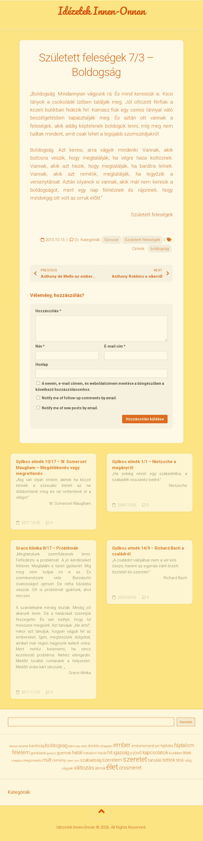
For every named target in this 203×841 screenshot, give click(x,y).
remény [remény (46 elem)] (59, 760)
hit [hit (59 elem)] (110, 752)
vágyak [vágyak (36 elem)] (67, 768)
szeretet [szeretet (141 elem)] (135, 759)
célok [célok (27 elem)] (84, 746)
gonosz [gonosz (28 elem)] (51, 753)
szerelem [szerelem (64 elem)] (112, 760)
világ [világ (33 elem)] (188, 760)
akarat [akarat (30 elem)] (13, 746)
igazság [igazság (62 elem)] (121, 752)
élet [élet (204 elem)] (112, 766)
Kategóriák (19, 792)
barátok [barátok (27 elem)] (23, 746)
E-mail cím (115, 346)
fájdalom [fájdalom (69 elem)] (184, 745)
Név (40, 346)
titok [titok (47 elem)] (180, 760)
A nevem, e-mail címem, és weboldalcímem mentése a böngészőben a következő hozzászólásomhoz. (99, 386)
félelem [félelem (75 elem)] (21, 752)
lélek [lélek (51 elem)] (187, 752)
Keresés (186, 722)
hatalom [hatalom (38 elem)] (90, 753)
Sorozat (111, 239)
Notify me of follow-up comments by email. (79, 398)
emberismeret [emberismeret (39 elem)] (142, 746)
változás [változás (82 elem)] (84, 768)
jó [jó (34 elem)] (131, 753)
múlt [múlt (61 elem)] (47, 760)
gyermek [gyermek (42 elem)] (64, 753)
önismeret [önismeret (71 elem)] (130, 768)
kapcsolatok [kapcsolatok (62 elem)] (155, 752)
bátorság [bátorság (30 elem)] (74, 746)
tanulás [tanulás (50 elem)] (155, 760)
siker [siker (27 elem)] (70, 760)
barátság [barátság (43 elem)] (36, 745)
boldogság (160, 249)
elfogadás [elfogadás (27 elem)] (106, 746)
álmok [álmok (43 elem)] (100, 768)
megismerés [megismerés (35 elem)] (32, 760)
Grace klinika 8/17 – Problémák (47, 548)
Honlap (41, 364)
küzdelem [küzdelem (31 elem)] (175, 753)
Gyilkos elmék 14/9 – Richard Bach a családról (148, 551)
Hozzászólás (48, 311)
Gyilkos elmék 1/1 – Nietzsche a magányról (144, 464)
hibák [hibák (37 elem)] (102, 753)
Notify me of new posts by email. (70, 408)
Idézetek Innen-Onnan (101, 11)
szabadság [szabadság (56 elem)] (91, 760)
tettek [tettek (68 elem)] (169, 760)
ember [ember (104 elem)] (122, 745)
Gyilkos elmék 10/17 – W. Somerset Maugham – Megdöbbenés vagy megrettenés (51, 467)
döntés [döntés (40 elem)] (93, 746)
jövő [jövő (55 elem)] (137, 752)
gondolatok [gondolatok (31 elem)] (38, 753)
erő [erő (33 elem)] (157, 746)
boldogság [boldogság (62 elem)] (56, 745)
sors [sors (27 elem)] (76, 760)
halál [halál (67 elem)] (77, 752)
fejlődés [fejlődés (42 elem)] (166, 745)
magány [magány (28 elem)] (17, 760)
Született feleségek (142, 239)
